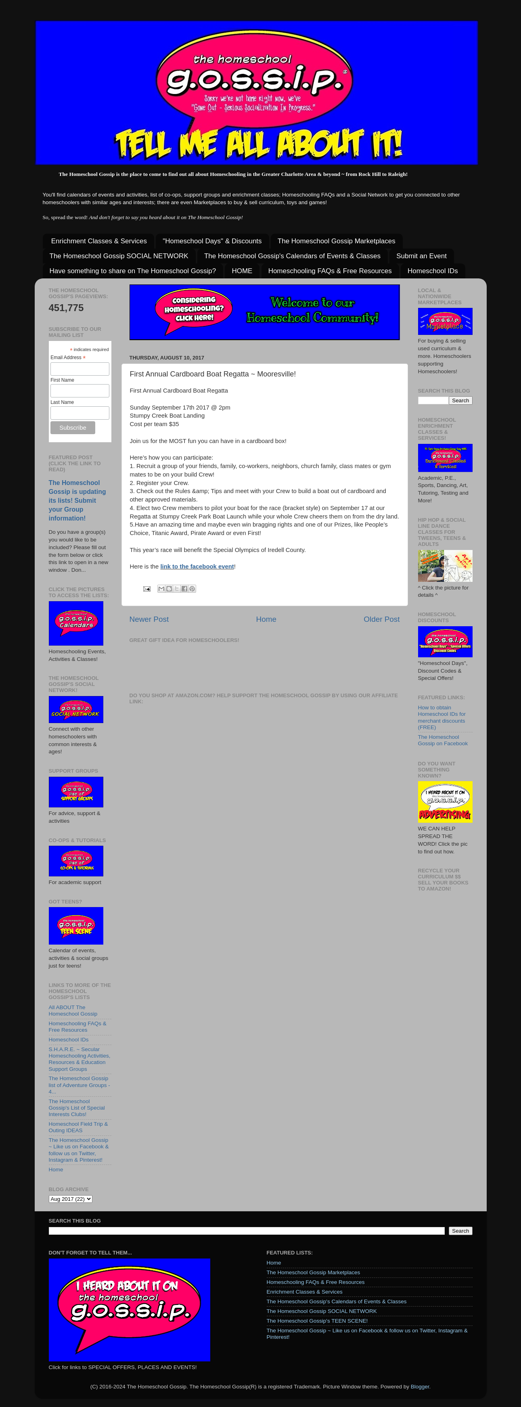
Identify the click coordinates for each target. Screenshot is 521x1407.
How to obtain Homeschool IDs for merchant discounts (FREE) (442, 717)
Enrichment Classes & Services (99, 241)
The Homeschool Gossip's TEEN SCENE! (317, 1321)
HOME (242, 271)
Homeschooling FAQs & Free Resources (330, 271)
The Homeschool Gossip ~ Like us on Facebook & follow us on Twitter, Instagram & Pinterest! (79, 1150)
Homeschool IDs (433, 271)
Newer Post (149, 619)
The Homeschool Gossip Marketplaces (336, 241)
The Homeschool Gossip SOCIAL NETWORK (119, 256)
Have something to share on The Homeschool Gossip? (133, 271)
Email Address (68, 358)
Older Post (382, 619)
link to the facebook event (197, 566)
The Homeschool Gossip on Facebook (443, 740)
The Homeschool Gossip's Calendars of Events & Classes (292, 256)
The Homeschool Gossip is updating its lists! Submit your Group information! (77, 500)
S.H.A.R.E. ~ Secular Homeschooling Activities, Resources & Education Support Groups (80, 1059)
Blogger (420, 1387)
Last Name (62, 402)
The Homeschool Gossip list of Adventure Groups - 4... (79, 1084)
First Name (62, 380)
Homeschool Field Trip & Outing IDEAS (78, 1127)
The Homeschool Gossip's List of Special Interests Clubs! (77, 1107)
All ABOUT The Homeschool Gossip (73, 1010)
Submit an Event (421, 256)
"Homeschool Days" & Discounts (212, 241)
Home (266, 619)
